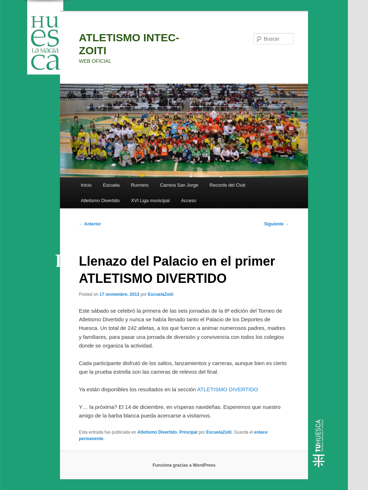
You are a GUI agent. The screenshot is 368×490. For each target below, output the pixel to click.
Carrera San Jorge (179, 185)
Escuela (111, 185)
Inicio (86, 185)
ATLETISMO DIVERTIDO (227, 389)
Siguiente (276, 224)
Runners (139, 185)
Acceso (189, 200)
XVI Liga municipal (150, 200)
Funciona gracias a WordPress (183, 465)
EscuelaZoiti (161, 294)
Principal (188, 432)
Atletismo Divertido (100, 200)
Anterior (90, 224)
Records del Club (227, 185)
